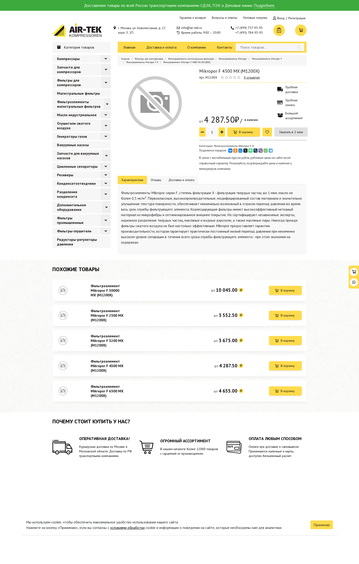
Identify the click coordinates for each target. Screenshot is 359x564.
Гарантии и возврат (193, 18)
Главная (129, 47)
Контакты (224, 47)
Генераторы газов (72, 136)
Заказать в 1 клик (291, 132)
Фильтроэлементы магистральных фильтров (79, 104)
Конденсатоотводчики (76, 183)
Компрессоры (68, 58)
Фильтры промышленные (70, 220)
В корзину (246, 132)
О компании (196, 47)
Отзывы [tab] (156, 180)
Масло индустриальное (77, 115)
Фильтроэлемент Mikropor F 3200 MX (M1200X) (107, 342)
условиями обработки (127, 525)
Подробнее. (264, 5)
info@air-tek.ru (191, 28)
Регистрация (296, 18)
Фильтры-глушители (74, 231)
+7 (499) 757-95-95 (249, 28)
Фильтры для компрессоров (69, 82)
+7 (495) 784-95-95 (249, 32)
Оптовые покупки (255, 18)
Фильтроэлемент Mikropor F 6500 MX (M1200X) (107, 395)
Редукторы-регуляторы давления (77, 241)
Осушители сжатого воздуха (73, 125)
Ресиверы (65, 175)
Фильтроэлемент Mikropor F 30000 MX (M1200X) (105, 290)
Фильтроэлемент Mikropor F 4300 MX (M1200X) (107, 369)
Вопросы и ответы (224, 18)
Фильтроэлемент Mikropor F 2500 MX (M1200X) (107, 316)
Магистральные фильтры (78, 93)
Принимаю (321, 522)
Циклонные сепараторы (77, 166)
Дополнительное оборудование (71, 207)
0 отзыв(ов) (252, 77)
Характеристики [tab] (132, 180)
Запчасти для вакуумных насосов (78, 155)
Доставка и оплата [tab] (181, 180)
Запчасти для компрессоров (69, 69)
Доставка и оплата (161, 47)
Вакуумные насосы (73, 145)
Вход (281, 18)
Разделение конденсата (67, 194)
